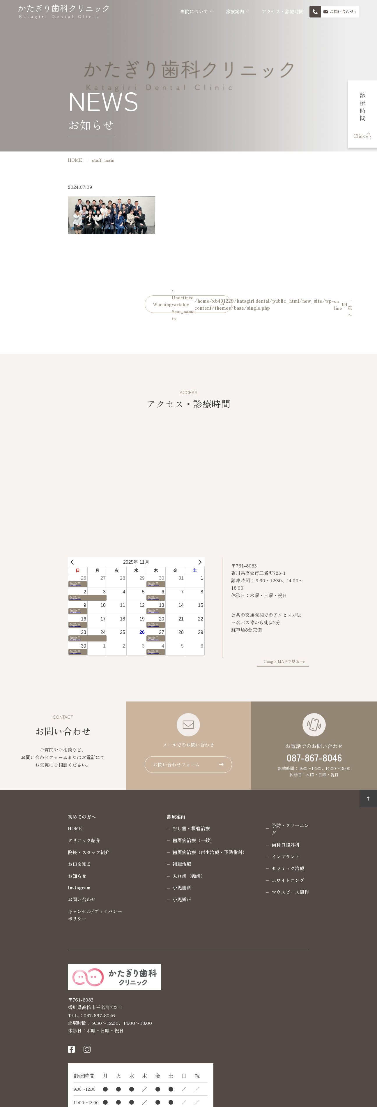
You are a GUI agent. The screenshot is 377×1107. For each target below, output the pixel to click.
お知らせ (32, 875)
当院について (194, 11)
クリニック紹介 (39, 840)
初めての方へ (37, 816)
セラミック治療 (242, 860)
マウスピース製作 (245, 884)
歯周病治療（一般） (148, 840)
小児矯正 (137, 899)
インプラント (240, 848)
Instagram (34, 887)
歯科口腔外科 (240, 836)
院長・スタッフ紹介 (44, 852)
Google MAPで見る (327, 661)
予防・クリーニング (247, 825)
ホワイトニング (242, 872)
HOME (30, 828)
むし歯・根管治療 (146, 828)
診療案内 (235, 11)
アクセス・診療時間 (283, 11)
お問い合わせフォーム (176, 764)
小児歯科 (137, 887)
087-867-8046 (314, 757)
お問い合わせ (37, 899)
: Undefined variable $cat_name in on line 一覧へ (192, 304)
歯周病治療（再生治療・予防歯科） (165, 852)
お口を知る (34, 863)
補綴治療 (137, 863)
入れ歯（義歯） (144, 875)
